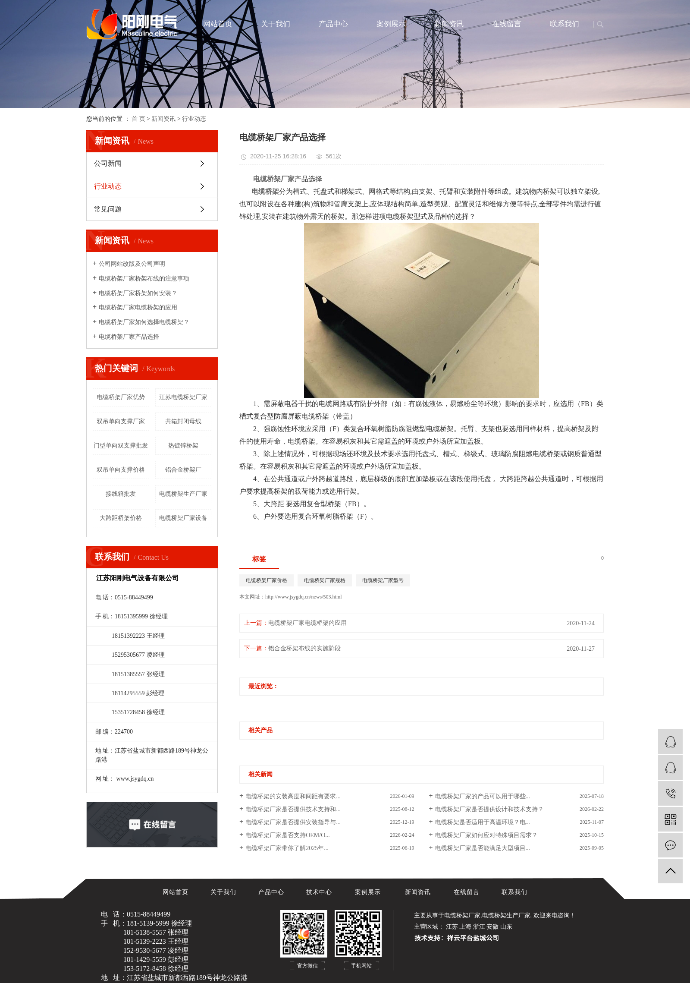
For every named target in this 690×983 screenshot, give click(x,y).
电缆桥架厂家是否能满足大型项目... (482, 848)
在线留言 (506, 24)
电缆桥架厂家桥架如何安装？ (138, 293)
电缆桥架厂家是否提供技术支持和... (293, 809)
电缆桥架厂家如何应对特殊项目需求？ (486, 835)
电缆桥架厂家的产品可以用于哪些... (482, 796)
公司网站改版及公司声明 (132, 264)
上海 (465, 926)
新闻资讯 (449, 24)
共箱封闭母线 (183, 421)
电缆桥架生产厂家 (183, 494)
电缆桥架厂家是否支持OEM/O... (287, 835)
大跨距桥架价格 (121, 518)
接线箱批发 (121, 494)
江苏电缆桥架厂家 (183, 397)
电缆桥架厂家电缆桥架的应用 (138, 307)
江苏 (452, 926)
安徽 (492, 926)
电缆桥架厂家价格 (266, 580)
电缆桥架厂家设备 (183, 518)
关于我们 (275, 24)
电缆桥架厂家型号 (383, 580)
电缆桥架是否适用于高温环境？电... (482, 822)
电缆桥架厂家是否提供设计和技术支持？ (489, 809)
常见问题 (108, 209)
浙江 (479, 926)
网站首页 (217, 24)
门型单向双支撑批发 (121, 445)
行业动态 (194, 119)
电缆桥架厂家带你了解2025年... (287, 848)
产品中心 (333, 24)
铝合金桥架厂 (183, 469)
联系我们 (564, 24)
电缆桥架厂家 (462, 915)
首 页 (138, 119)
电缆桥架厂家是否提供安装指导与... (293, 822)
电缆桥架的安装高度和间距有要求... (293, 796)
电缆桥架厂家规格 (324, 580)
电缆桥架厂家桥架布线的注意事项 (144, 278)
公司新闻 (108, 163)
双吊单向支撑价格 (121, 469)
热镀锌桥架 (183, 445)
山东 (506, 926)
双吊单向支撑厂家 (121, 421)
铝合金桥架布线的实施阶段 (304, 648)
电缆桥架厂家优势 (121, 397)
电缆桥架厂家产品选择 (129, 337)
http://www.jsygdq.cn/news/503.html (303, 597)
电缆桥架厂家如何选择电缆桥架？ (144, 322)
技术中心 (320, 892)
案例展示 (391, 24)
